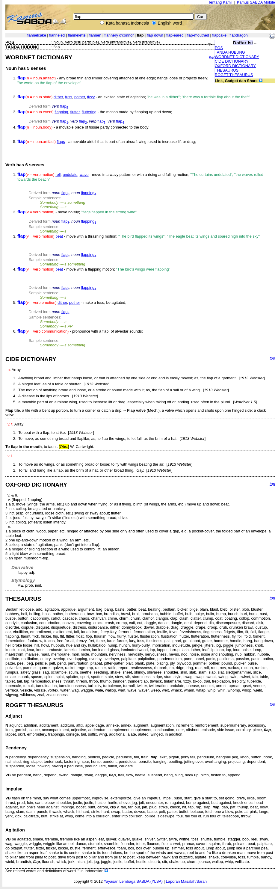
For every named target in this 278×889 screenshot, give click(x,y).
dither (58, 97)
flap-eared (175, 35)
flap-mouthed (198, 35)
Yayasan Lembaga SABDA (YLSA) (133, 881)
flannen (95, 35)
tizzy (91, 97)
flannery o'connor (119, 35)
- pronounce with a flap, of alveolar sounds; (80, 331)
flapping (61, 112)
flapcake (219, 35)
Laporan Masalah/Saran (186, 881)
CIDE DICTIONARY (232, 61)
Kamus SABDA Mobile (256, 2)
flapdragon (238, 35)
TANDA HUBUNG (230, 52)
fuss (68, 97)
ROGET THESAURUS (234, 75)
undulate (70, 174)
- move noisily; (77, 212)
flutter (74, 112)
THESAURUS (226, 70)
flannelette (77, 35)
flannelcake (36, 35)
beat (59, 236)
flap (64, 106)
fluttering (89, 112)
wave (84, 174)
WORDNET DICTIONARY (237, 57)
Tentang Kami (220, 2)
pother (79, 97)
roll (58, 174)
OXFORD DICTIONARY (235, 66)
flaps (61, 141)
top (211, 56)
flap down (155, 35)
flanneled (57, 35)
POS (219, 48)
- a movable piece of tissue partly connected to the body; (83, 127)
